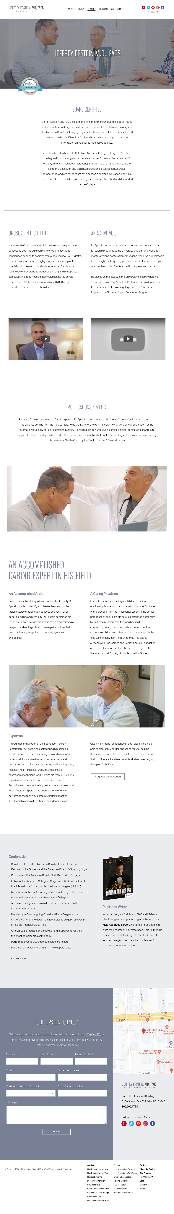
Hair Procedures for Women (99, 1173)
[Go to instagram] (157, 7)
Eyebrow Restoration (96, 1181)
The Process (103, 9)
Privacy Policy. (68, 1169)
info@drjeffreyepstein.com (33, 1040)
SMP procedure (120, 1189)
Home (142, 1189)
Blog (112, 9)
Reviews (81, 9)
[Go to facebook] (162, 7)
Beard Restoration (95, 1197)
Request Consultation (108, 776)
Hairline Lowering (94, 1177)
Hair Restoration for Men (97, 1169)
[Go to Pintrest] (143, 7)
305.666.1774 (93, 1034)
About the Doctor (147, 1169)
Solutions (71, 9)
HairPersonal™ (146, 1177)
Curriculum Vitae (18, 958)
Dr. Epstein (91, 9)
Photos (117, 1165)
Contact (120, 9)
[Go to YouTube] (153, 7)
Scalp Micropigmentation (98, 1189)
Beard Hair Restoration (123, 1193)
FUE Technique (93, 1185)
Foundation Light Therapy (98, 1193)
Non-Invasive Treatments (98, 1200)
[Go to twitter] (148, 7)
